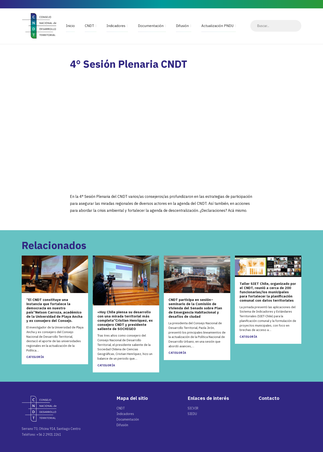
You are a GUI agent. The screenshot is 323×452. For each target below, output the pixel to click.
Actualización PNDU (217, 26)
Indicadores (116, 26)
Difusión (182, 26)
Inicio (70, 26)
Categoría (35, 357)
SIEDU (192, 414)
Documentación (151, 26)
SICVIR (193, 408)
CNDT (89, 26)
